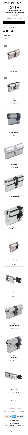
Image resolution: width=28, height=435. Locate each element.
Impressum (6, 411)
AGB (7, 408)
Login (9, 18)
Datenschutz (12, 408)
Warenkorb (17, 18)
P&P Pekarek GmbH (14, 5)
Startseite (5, 27)
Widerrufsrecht (20, 411)
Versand (13, 411)
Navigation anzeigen (4, 22)
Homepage (19, 408)
